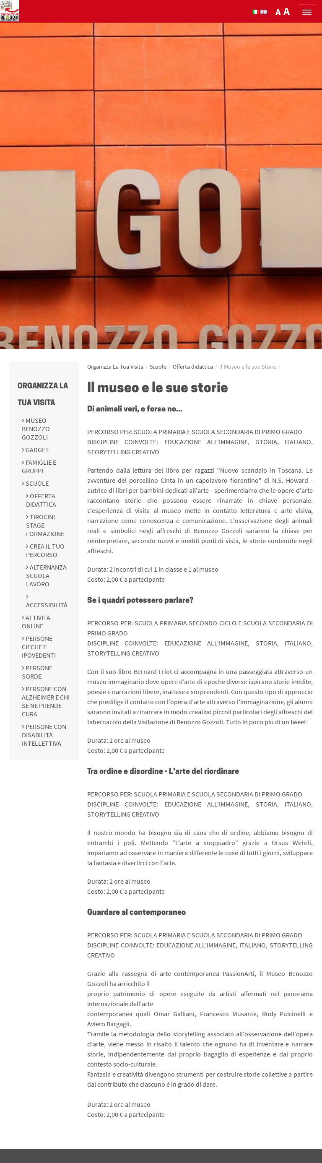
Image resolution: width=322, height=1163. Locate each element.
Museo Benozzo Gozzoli (36, 428)
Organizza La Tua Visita (115, 366)
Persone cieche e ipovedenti (39, 646)
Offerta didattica (41, 500)
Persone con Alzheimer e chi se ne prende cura (46, 701)
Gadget (36, 449)
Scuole (36, 483)
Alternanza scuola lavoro (46, 575)
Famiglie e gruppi (39, 466)
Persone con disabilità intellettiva (44, 734)
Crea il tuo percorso (45, 550)
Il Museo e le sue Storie (247, 366)
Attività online (36, 621)
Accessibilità (47, 605)
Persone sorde (37, 671)
